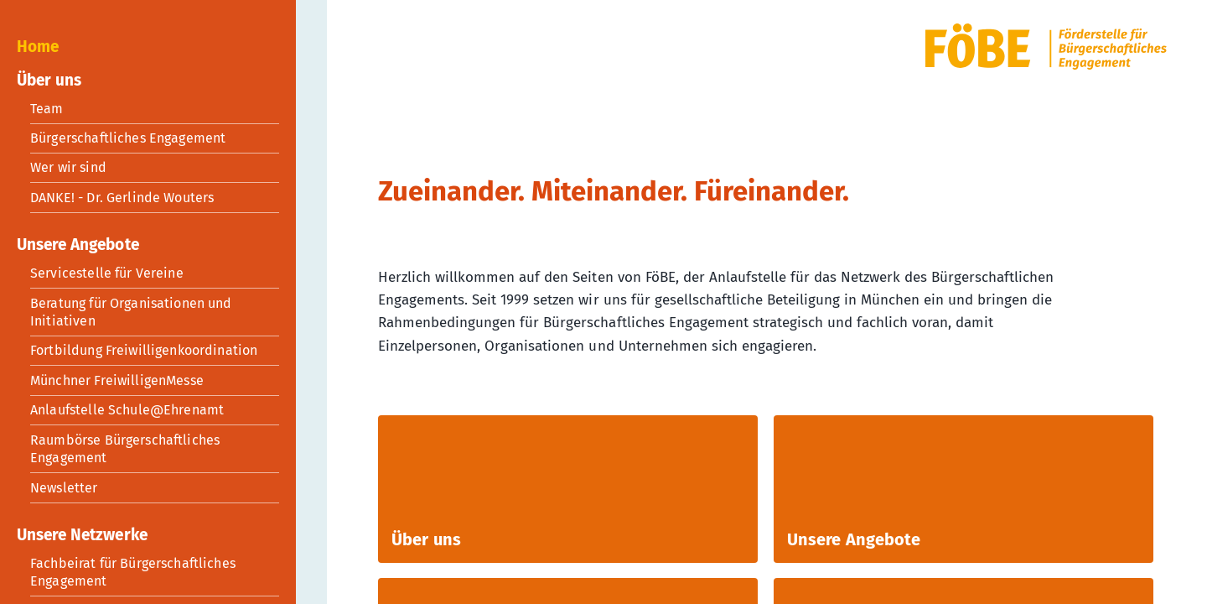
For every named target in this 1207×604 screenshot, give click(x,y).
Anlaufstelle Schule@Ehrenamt (127, 410)
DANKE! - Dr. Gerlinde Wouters (122, 198)
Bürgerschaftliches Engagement (127, 138)
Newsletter (64, 488)
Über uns (49, 80)
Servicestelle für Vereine (107, 273)
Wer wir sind (68, 167)
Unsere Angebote (78, 244)
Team (47, 109)
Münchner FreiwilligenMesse (117, 380)
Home (38, 46)
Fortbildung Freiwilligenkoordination (143, 350)
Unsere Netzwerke (82, 534)
